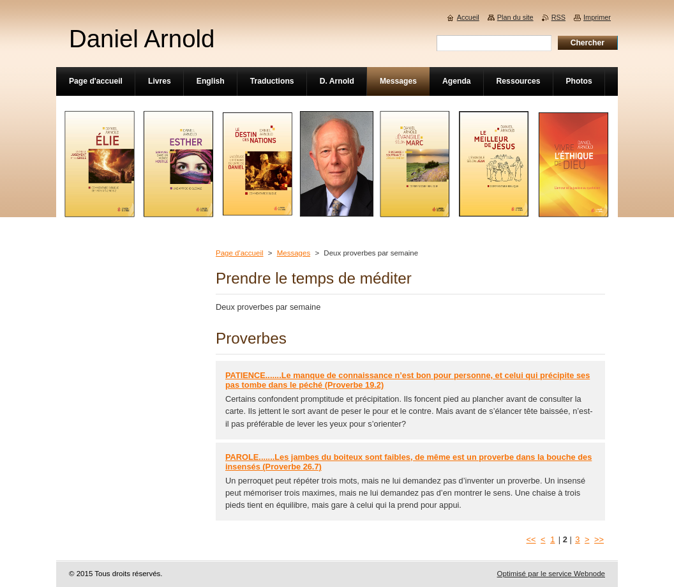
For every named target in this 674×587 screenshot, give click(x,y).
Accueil (468, 17)
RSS (558, 17)
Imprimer (597, 17)
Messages (293, 253)
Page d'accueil (240, 253)
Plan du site (515, 17)
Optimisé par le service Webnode (551, 573)
